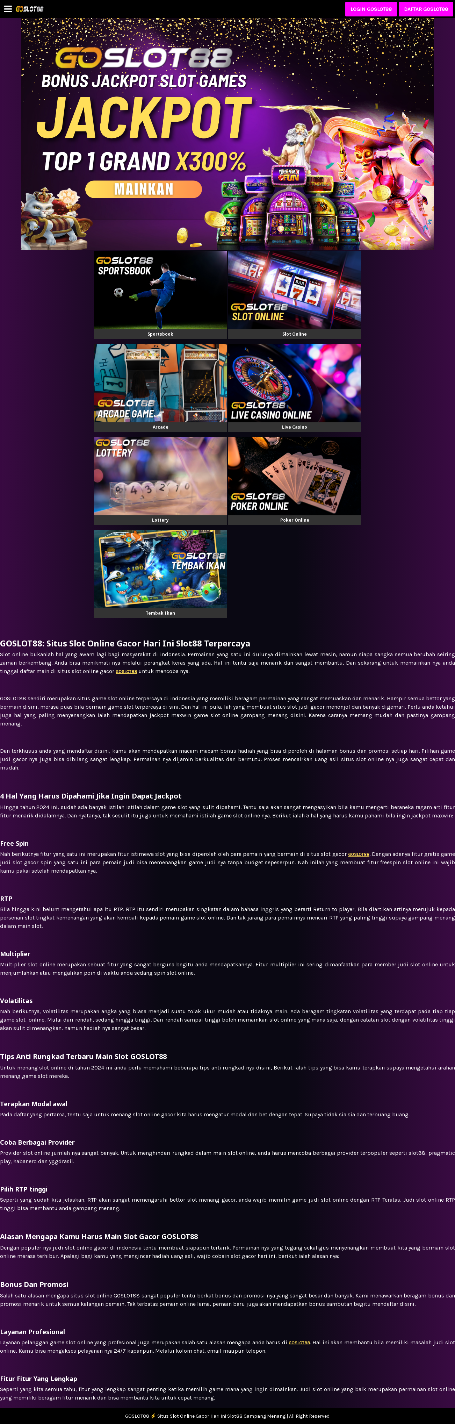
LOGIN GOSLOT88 (371, 9)
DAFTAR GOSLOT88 (426, 9)
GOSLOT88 (299, 1342)
